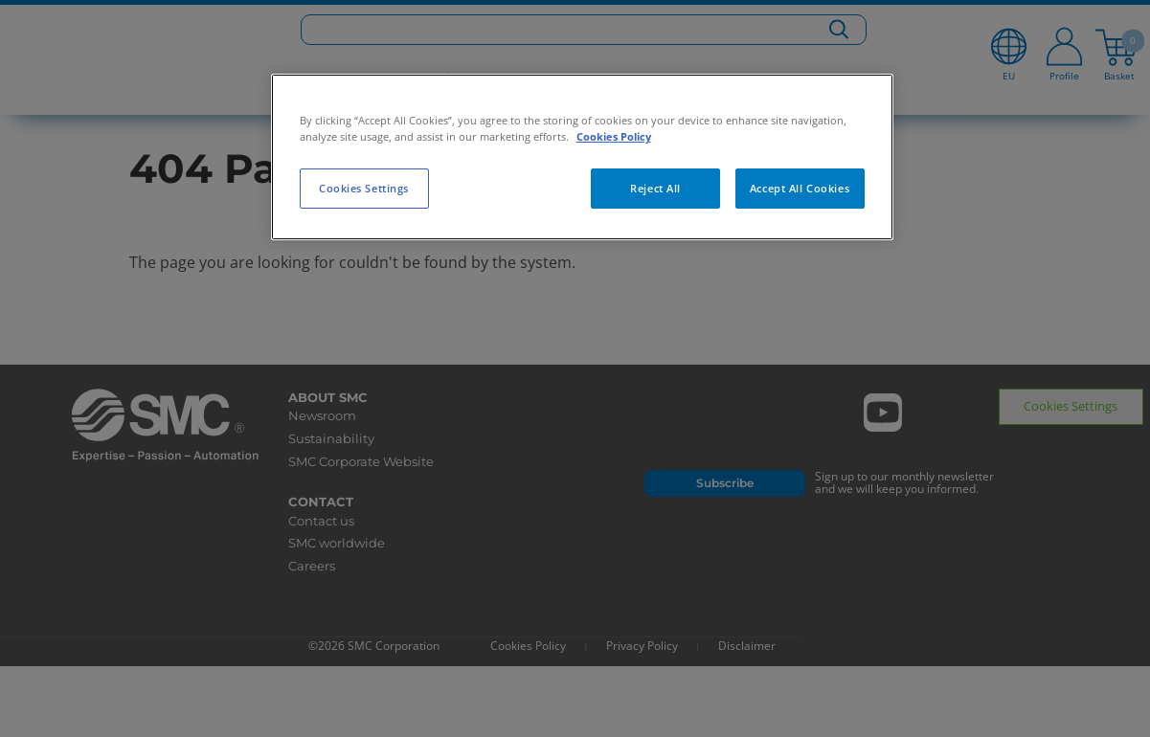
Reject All (655, 188)
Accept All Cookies (799, 188)
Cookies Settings (364, 188)
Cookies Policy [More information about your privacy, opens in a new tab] (613, 136)
